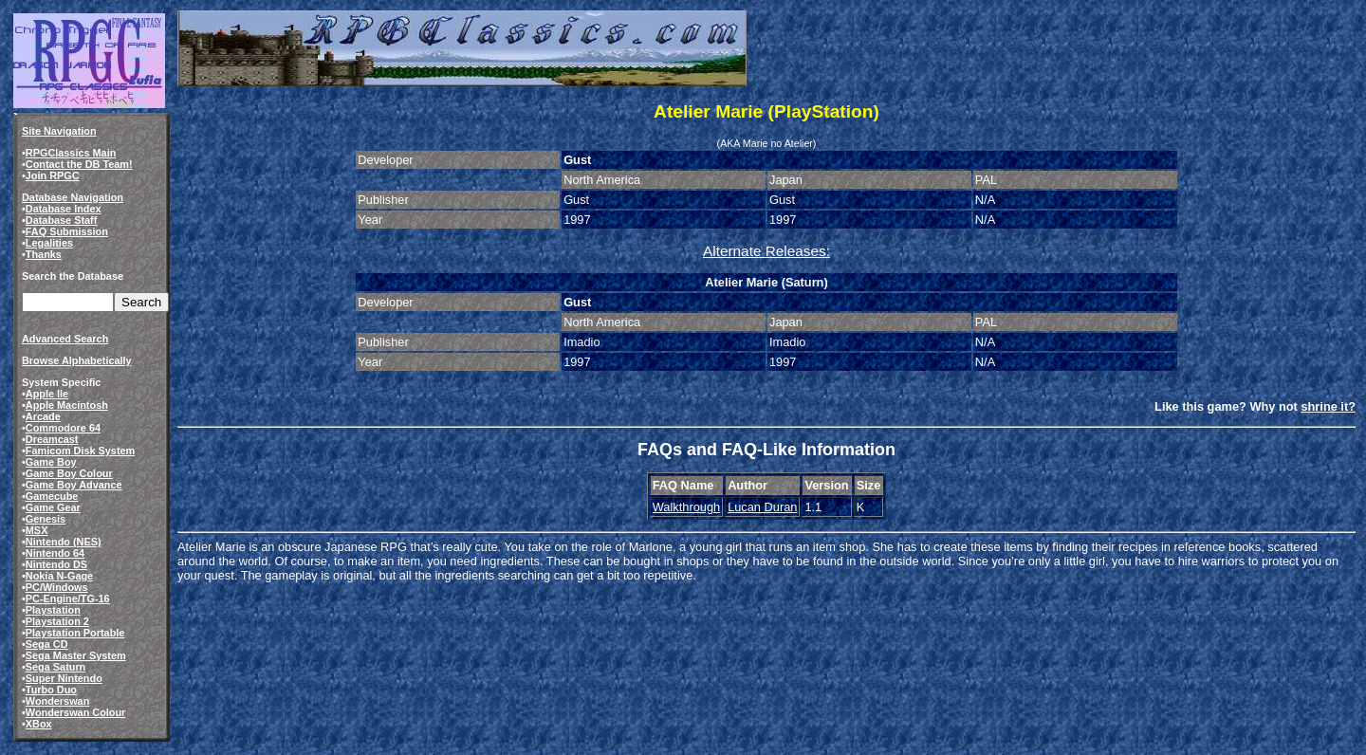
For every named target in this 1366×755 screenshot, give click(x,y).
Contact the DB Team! (79, 164)
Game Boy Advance (74, 484)
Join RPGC (53, 175)
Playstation (53, 610)
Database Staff (62, 220)
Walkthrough (686, 507)
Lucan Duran (762, 507)
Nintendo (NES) (64, 541)
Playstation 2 (57, 621)
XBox (39, 723)
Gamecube (52, 496)
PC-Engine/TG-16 (68, 598)
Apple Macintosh (67, 405)
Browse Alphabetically (77, 360)
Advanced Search (65, 338)
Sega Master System (76, 655)
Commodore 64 (63, 427)
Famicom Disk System (80, 450)
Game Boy (51, 462)
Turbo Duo (51, 689)
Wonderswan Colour (76, 712)
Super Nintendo (64, 678)
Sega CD (47, 644)
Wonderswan (57, 701)
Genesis (45, 519)
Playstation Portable (75, 632)
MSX (37, 530)
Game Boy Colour (69, 473)
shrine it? (1328, 406)
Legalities (49, 243)
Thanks (44, 254)
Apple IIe (47, 393)
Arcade (43, 416)
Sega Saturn (55, 666)
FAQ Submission (67, 231)
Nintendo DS (56, 564)
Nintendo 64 (55, 553)
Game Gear (53, 507)
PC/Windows (57, 587)
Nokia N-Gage (59, 575)
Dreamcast (52, 439)
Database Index (64, 208)
